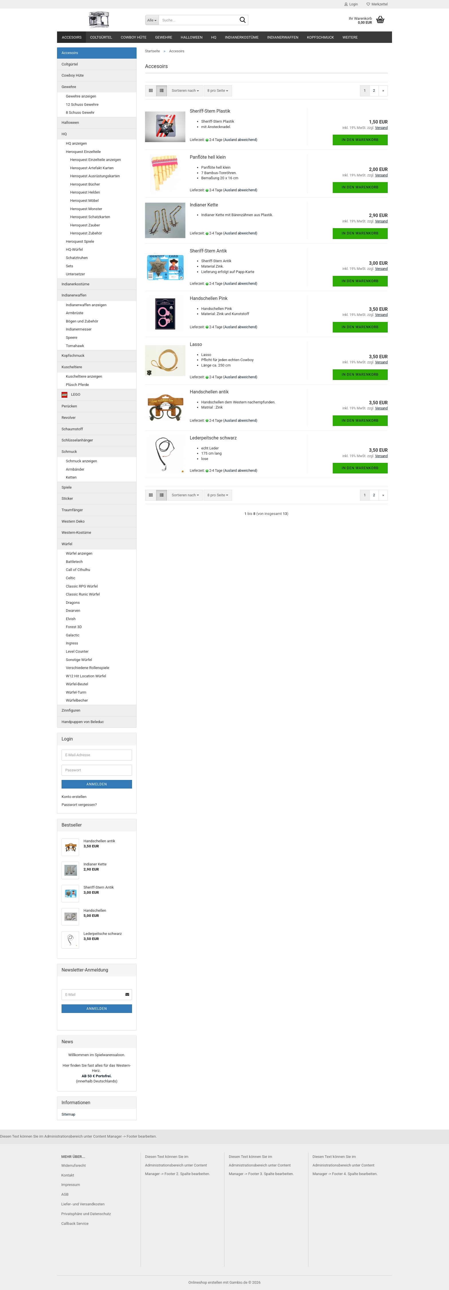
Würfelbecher (77, 700)
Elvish (71, 619)
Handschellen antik (209, 392)
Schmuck (69, 451)
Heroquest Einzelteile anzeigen (95, 160)
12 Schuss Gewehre (82, 104)
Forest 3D (74, 627)
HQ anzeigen (76, 143)
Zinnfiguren (71, 710)
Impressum (70, 1184)
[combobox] (185, 90)
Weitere (350, 37)
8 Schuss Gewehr (80, 112)
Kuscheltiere (72, 367)
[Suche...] (152, 20)
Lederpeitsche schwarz (213, 438)
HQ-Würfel (74, 249)
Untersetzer (75, 274)
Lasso (196, 344)
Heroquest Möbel (84, 200)
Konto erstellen (74, 797)
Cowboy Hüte (134, 37)
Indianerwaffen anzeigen (86, 305)
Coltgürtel (101, 37)
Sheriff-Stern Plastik (210, 111)
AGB (64, 1194)
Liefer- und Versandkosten (83, 1204)
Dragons (73, 602)
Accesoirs (72, 37)
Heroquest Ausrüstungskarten (95, 176)
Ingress (72, 643)
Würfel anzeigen (79, 553)
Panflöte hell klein (208, 157)
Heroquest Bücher (85, 184)
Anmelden (96, 784)
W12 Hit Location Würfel (86, 676)
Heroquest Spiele (80, 241)
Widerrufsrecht (73, 1165)
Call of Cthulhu (78, 570)
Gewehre (163, 37)
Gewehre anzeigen (81, 96)
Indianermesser (79, 329)
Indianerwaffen (282, 37)
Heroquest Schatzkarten (90, 217)
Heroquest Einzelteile (83, 152)
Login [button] (351, 4)
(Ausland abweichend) (240, 140)
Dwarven (73, 610)
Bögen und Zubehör (82, 321)
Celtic (70, 578)
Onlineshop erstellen (205, 1282)
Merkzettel (377, 4)
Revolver (69, 417)
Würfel (67, 544)
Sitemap (68, 1114)
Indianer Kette (204, 205)
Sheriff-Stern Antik (208, 251)
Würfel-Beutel (77, 684)
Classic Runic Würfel (83, 594)
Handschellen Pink (209, 298)
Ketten (71, 477)
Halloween (191, 37)
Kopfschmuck (320, 37)
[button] (150, 90)
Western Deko (73, 521)
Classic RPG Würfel (82, 586)
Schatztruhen (77, 258)
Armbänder (75, 469)
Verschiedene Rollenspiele (87, 668)
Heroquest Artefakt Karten (92, 168)
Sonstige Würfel (79, 660)
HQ (213, 37)
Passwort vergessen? (79, 805)
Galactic (72, 635)
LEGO (71, 395)
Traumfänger (72, 510)
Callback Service (74, 1223)
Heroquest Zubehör (86, 233)
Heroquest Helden (85, 192)
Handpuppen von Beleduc (83, 722)
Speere (71, 337)
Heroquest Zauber (85, 225)
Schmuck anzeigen (81, 461)
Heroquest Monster (86, 209)
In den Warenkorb (360, 140)
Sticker (67, 498)
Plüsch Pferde (77, 385)
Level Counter (77, 651)
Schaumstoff (72, 429)
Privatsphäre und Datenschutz (86, 1214)
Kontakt (67, 1175)
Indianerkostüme (242, 37)
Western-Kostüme (76, 532)
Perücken (69, 406)
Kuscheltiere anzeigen (84, 376)
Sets (69, 266)
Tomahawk (75, 346)
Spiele (67, 487)
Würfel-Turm (76, 692)
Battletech (74, 562)
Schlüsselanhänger (77, 440)
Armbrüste (74, 313)
